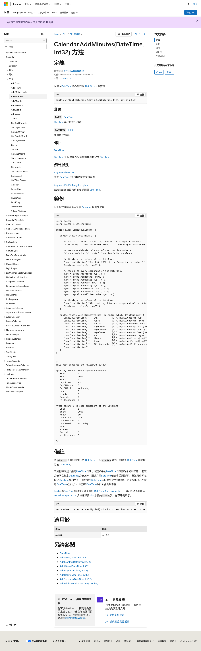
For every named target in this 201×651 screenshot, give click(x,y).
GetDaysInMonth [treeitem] (19, 136)
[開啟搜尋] (189, 4)
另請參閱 (160, 56)
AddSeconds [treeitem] (17, 105)
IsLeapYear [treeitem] (16, 197)
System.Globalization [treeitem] (16, 52)
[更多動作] (144, 34)
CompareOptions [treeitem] (14, 237)
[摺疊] (43, 34)
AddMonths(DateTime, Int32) (75, 561)
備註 (158, 47)
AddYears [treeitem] (15, 114)
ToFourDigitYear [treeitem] (18, 211)
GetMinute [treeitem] (16, 162)
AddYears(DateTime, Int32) (74, 557)
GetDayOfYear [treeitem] (18, 131)
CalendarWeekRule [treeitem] (15, 219)
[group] (100, 331)
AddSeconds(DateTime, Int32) (76, 579)
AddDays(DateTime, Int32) (74, 570)
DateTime (66, 86)
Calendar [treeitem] (13, 61)
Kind (56, 491)
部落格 (107, 641)
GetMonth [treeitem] (16, 167)
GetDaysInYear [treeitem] (18, 140)
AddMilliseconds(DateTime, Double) (79, 583)
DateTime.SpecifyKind (65, 495)
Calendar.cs (65, 78)
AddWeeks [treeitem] (16, 109)
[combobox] (25, 40)
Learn (56, 33)
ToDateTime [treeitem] (16, 206)
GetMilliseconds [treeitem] (18, 158)
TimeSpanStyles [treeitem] (13, 382)
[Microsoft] (6, 4)
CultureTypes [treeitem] (12, 250)
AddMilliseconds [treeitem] (19, 92)
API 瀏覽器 (75, 33)
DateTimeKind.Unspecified (108, 491)
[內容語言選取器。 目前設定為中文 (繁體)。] (12, 641)
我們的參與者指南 (75, 617)
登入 (195, 3)
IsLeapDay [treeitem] (16, 188)
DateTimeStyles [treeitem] (13, 259)
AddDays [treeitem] (15, 83)
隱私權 (127, 641)
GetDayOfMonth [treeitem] (19, 122)
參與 (118, 641)
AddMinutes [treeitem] (17, 96)
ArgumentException (64, 172)
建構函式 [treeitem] (13, 65)
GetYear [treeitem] (15, 184)
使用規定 (162, 641)
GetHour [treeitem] (15, 149)
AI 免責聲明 (84, 641)
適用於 (159, 52)
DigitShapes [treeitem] (11, 268)
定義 (158, 39)
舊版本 (96, 641)
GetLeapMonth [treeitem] (18, 153)
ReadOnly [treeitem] (15, 202)
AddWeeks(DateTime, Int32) (74, 566)
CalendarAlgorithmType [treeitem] (17, 215)
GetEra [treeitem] (14, 144)
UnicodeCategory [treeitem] (14, 391)
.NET (64, 33)
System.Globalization (74, 70)
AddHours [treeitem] (16, 87)
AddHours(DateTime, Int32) (74, 574)
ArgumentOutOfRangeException (71, 185)
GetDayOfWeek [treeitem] (18, 127)
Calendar (86, 207)
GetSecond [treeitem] (16, 175)
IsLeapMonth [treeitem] (17, 193)
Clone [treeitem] (14, 118)
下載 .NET (191, 12)
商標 (172, 641)
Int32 (71, 130)
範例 (158, 43)
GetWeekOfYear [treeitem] (18, 180)
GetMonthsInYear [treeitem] (19, 171)
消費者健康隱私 (144, 641)
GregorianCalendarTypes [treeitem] (17, 285)
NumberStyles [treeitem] (12, 334)
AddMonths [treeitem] (16, 100)
